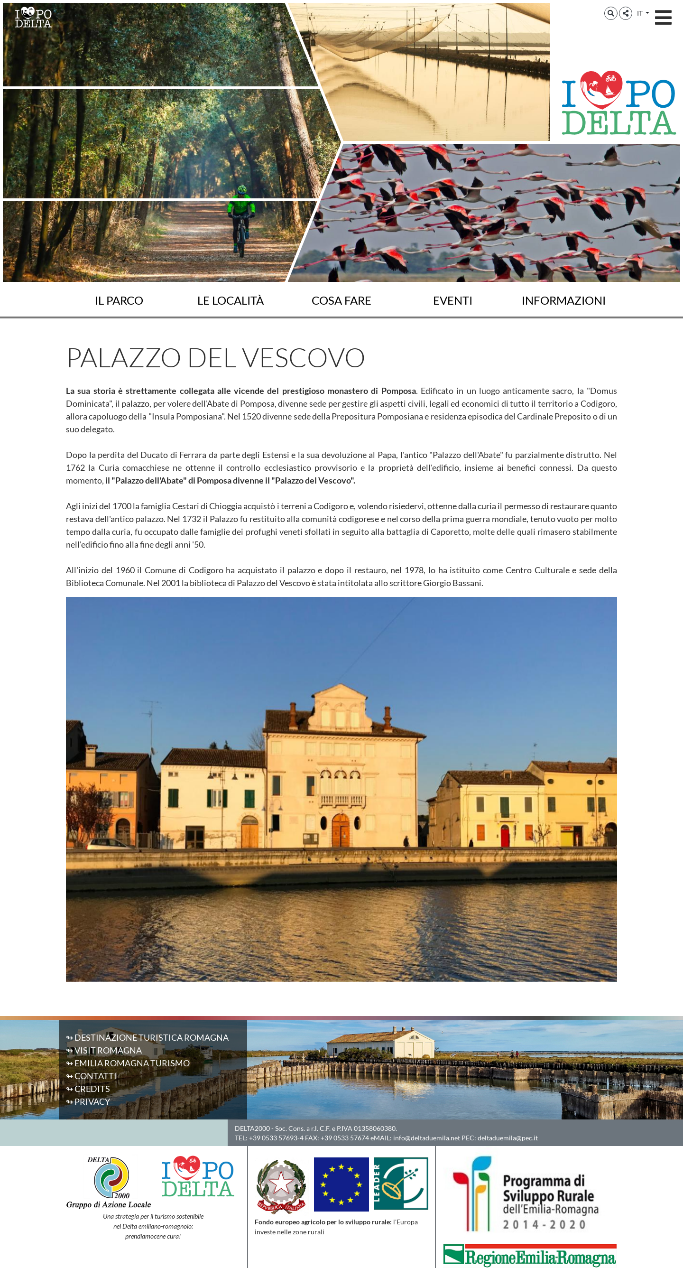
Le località (230, 300)
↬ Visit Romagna (104, 1050)
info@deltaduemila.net (426, 1138)
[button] (611, 13)
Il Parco (119, 300)
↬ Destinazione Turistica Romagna (147, 1037)
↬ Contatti (91, 1076)
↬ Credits (88, 1088)
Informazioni (564, 300)
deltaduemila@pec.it (508, 1138)
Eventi (452, 300)
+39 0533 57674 (345, 1138)
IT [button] (640, 13)
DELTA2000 (252, 1128)
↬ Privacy (88, 1101)
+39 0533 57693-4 (276, 1138)
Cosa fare (341, 300)
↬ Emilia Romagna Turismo (128, 1063)
